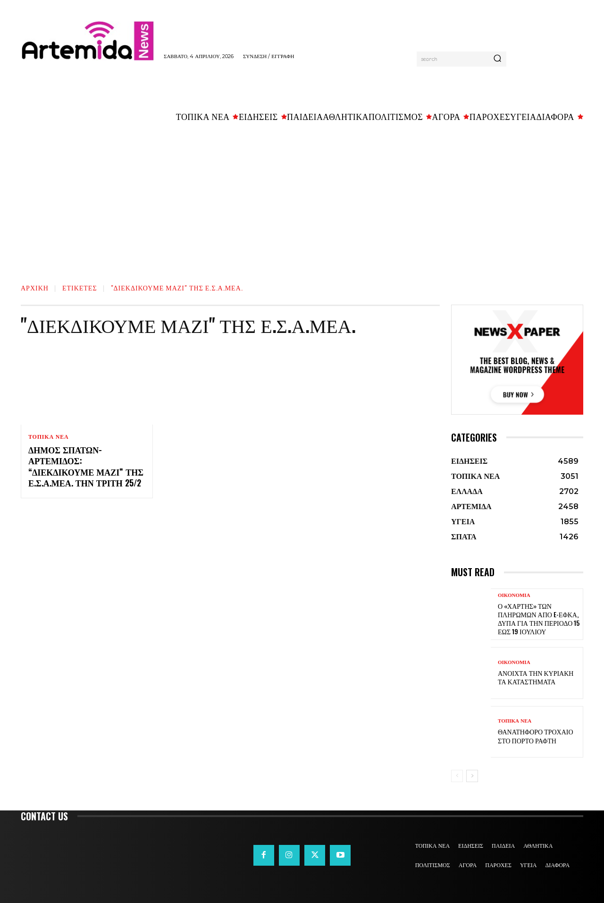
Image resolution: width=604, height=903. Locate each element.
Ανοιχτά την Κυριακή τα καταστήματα (535, 677)
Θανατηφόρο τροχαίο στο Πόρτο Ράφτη (535, 735)
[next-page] (472, 776)
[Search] (497, 59)
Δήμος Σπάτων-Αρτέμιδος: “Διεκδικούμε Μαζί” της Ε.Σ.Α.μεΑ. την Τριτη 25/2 (85, 466)
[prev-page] (457, 776)
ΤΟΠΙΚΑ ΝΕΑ (48, 437)
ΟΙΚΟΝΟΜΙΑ (514, 595)
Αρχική (35, 287)
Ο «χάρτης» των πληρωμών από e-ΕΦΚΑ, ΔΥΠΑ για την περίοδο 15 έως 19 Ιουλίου (538, 619)
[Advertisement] (302, 199)
